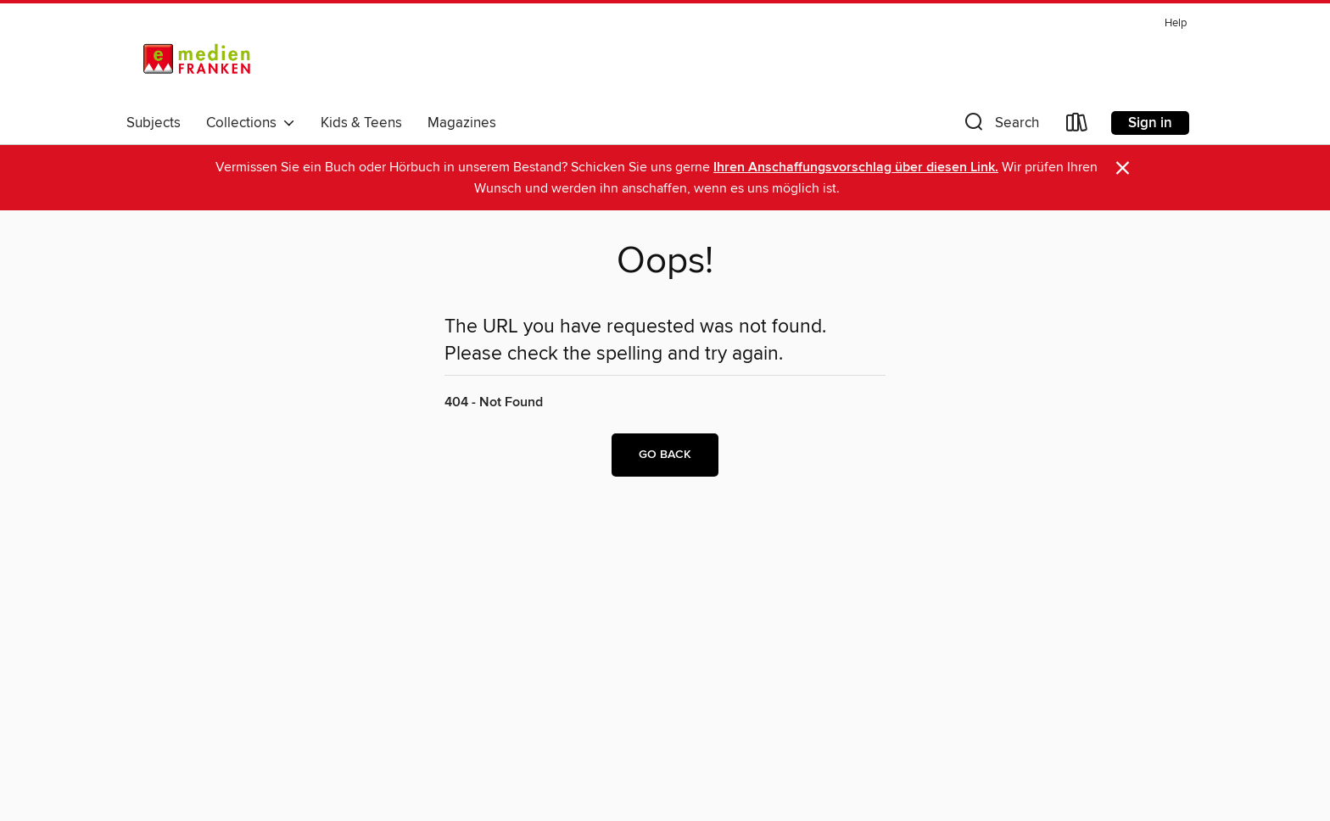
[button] (1000, 125)
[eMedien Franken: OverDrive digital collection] (194, 58)
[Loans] (1077, 125)
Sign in (1150, 123)
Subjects (153, 123)
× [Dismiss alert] (1123, 168)
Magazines (462, 123)
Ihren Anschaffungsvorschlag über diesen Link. (855, 167)
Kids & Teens (361, 123)
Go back (665, 454)
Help (1176, 23)
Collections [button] (250, 123)
